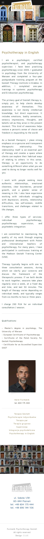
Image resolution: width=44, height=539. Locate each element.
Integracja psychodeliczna (22, 430)
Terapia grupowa (22, 424)
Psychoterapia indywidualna (22, 417)
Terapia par (22, 420)
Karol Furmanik (22, 400)
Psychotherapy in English (21, 433)
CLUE (26, 535)
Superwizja (22, 427)
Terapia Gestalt (22, 414)
